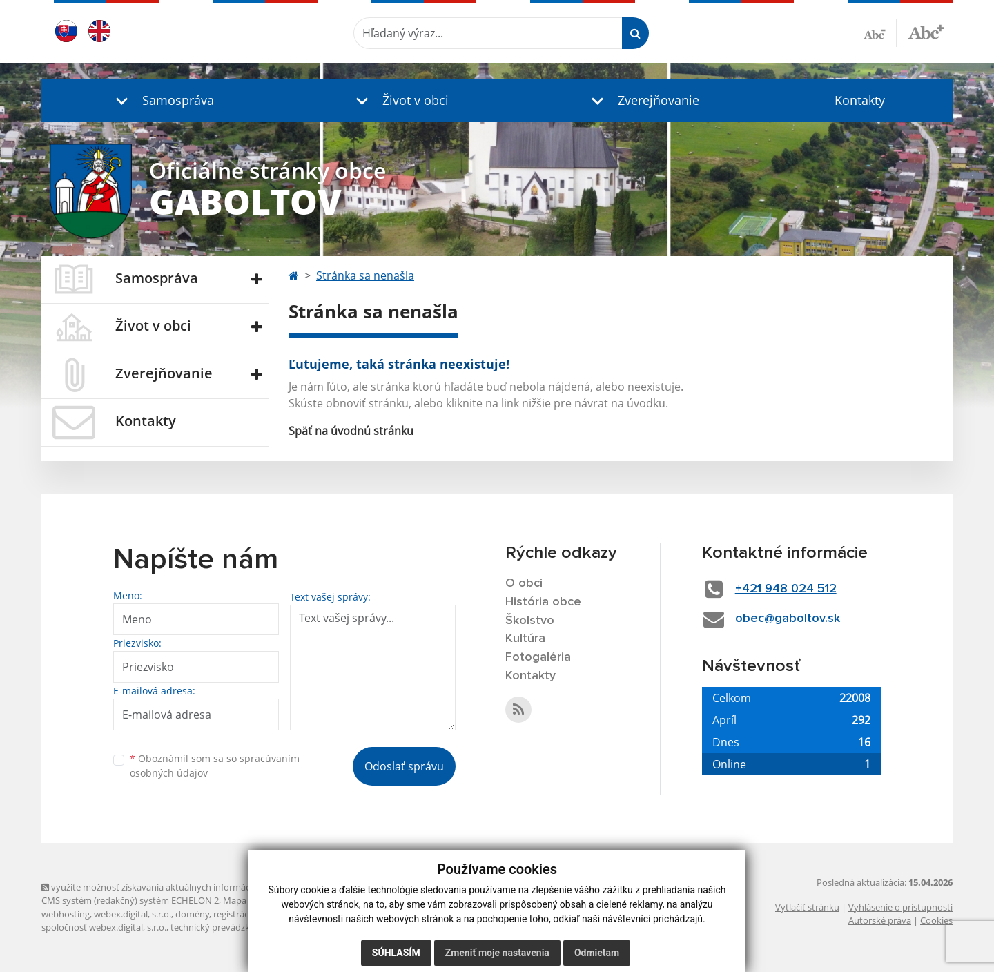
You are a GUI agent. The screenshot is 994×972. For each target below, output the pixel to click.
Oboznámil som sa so (215, 765)
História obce (543, 602)
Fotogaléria (538, 657)
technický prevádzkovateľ (222, 927)
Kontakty (860, 100)
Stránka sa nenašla (365, 275)
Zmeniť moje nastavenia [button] (497, 952)
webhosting (65, 914)
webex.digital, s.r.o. (132, 914)
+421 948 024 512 (786, 589)
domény (192, 914)
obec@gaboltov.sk (787, 618)
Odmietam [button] (596, 952)
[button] (161, 100)
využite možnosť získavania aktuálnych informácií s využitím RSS (178, 887)
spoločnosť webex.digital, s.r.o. (103, 927)
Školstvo (529, 620)
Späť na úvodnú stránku (351, 430)
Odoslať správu (404, 766)
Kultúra (525, 638)
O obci (524, 583)
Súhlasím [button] (396, 952)
